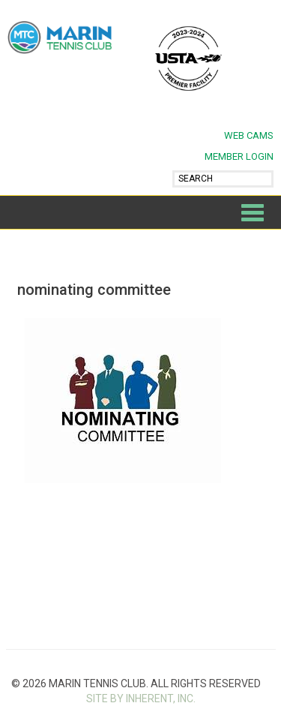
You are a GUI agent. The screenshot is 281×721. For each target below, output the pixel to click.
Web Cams (249, 135)
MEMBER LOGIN (239, 156)
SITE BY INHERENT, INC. (141, 698)
